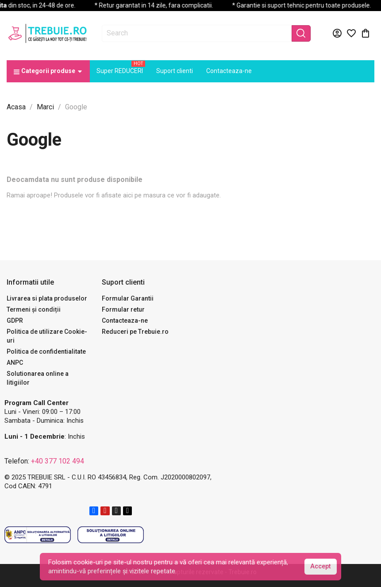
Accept (320, 566)
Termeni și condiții (34, 309)
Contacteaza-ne (125, 320)
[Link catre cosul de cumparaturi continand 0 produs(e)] (365, 33)
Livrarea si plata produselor (47, 298)
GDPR (15, 320)
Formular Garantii (128, 298)
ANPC (15, 362)
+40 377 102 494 (57, 461)
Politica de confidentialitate (46, 351)
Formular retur (123, 309)
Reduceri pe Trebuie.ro (135, 331)
